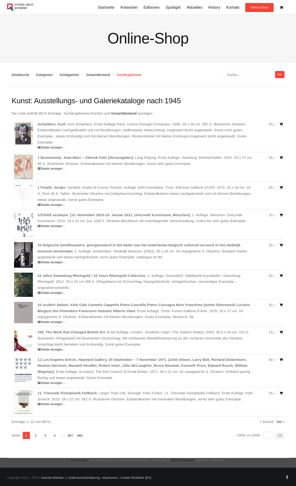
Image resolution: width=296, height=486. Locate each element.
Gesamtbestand (98, 75)
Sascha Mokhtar (52, 477)
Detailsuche (20, 75)
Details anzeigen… (53, 147)
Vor (279, 422)
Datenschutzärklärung (84, 477)
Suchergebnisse (129, 75)
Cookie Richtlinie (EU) (135, 477)
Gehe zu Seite (248, 435)
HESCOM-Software (182, 460)
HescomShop (79, 460)
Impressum (110, 477)
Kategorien (44, 75)
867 (70, 435)
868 (80, 435)
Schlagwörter (69, 75)
